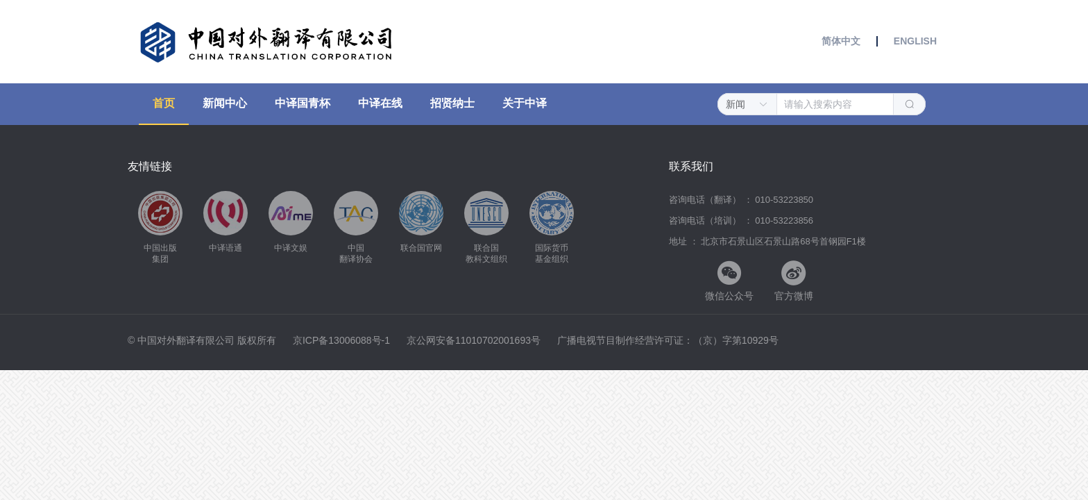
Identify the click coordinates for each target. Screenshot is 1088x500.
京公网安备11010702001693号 (475, 340)
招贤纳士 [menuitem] (452, 103)
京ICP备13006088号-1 (343, 340)
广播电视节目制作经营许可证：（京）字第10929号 (668, 340)
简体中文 (842, 41)
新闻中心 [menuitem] (225, 103)
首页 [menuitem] (164, 103)
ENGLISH (914, 41)
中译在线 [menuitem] (380, 103)
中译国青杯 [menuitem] (302, 103)
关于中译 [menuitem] (524, 103)
